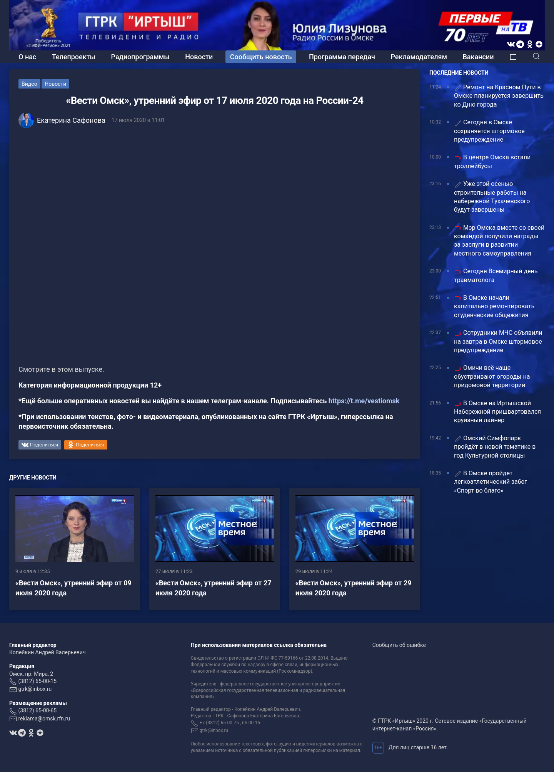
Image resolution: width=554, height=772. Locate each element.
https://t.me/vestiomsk (364, 401)
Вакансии (478, 57)
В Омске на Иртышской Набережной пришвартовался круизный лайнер (497, 411)
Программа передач (342, 57)
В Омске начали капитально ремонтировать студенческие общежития (494, 306)
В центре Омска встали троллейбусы (492, 161)
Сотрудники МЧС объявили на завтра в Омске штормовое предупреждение (498, 341)
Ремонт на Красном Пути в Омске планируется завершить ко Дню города (499, 96)
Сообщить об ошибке (399, 645)
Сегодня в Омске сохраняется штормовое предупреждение (489, 131)
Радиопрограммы (140, 57)
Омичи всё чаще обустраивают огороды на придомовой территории (492, 376)
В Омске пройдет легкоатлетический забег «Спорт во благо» (490, 482)
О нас (27, 57)
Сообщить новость (261, 57)
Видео (29, 84)
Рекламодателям (418, 57)
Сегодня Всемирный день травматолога (495, 275)
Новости (199, 57)
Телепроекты (73, 57)
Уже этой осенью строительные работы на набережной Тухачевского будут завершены (492, 196)
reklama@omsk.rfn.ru (44, 718)
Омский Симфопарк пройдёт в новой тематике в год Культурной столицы (495, 446)
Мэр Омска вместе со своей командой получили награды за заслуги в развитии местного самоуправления (499, 240)
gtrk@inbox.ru (35, 689)
